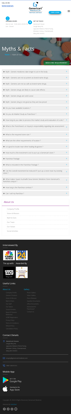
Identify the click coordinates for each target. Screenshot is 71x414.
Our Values (11, 227)
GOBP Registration (12, 317)
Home (7, 55)
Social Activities (12, 231)
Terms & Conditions (12, 323)
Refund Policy (10, 326)
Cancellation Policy (12, 329)
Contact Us (30, 312)
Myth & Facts (11, 218)
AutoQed (13, 404)
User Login (55, 12)
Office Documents (33, 304)
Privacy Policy (10, 320)
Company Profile (13, 209)
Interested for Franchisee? (31, 308)
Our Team (10, 222)
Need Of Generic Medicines (11, 313)
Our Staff (9, 304)
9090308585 (8, 6)
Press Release (31, 298)
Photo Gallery (31, 293)
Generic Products (11, 295)
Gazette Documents (33, 301)
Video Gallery (31, 295)
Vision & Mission (13, 213)
